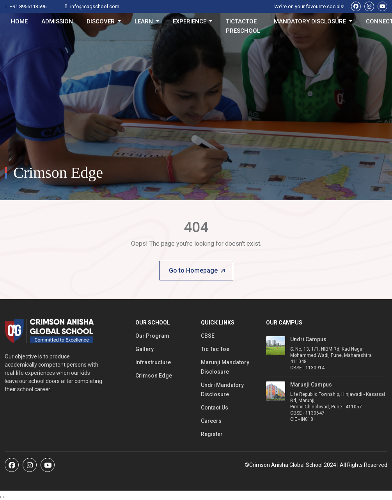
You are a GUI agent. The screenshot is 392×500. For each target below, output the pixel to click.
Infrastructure (153, 362)
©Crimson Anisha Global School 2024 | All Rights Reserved (316, 465)
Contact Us (214, 407)
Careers (211, 421)
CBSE (208, 336)
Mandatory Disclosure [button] (311, 21)
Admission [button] (57, 21)
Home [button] (19, 21)
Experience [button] (190, 21)
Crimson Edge (153, 375)
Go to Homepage (197, 270)
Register (212, 434)
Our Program (152, 336)
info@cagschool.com (94, 6)
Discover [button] (101, 21)
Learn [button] (144, 21)
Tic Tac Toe (215, 349)
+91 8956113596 (28, 6)
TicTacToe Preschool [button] (243, 23)
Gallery (144, 349)
